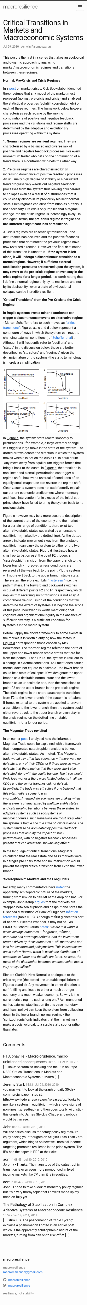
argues (40, 902)
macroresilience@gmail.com (22, 1272)
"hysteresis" (56, 580)
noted (60, 887)
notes (44, 927)
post (12, 88)
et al (68, 338)
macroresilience (20, 7)
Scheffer (58, 338)
